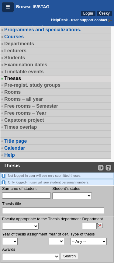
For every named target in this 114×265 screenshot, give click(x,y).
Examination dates (25, 64)
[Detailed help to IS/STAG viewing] (108, 168)
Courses (14, 36)
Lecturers (15, 50)
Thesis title (11, 203)
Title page (15, 141)
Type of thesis (82, 234)
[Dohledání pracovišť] (100, 226)
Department (92, 219)
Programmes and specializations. (42, 29)
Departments (19, 43)
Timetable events (24, 71)
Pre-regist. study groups (32, 85)
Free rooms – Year (25, 113)
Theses (12, 78)
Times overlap (20, 127)
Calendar (14, 148)
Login (88, 13)
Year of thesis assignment (24, 234)
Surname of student (19, 188)
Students (14, 57)
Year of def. (59, 234)
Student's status (66, 188)
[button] (8, 7)
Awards (8, 249)
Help (9, 155)
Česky (104, 13)
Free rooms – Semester (31, 106)
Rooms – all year (23, 99)
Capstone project (24, 120)
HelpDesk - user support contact (79, 20)
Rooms (12, 92)
